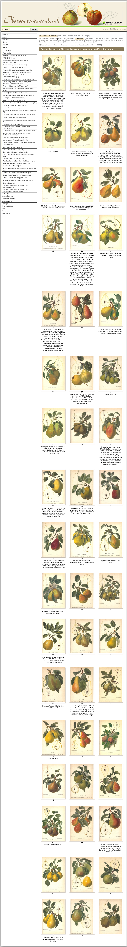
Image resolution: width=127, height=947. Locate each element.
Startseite (5, 35)
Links (3, 208)
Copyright (5, 204)
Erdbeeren (60, 42)
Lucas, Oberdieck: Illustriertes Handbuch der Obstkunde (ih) (16, 127)
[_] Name (54, 45)
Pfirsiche (121, 39)
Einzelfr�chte (7, 50)
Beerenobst (43, 42)
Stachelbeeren (88, 42)
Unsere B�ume (7, 201)
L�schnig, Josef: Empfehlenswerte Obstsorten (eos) (19, 114)
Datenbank (5, 39)
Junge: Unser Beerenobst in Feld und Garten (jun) (18, 95)
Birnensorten (80, 39)
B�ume (5, 45)
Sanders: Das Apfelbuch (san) (12, 166)
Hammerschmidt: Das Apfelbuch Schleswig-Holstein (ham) (19, 89)
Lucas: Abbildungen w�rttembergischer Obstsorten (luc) (19, 121)
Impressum (105, 29)
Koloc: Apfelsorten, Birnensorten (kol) (14, 100)
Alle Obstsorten (44, 39)
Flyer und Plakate (7, 206)
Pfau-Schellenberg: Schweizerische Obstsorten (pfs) (19, 161)
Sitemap (4, 37)
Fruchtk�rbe (7, 53)
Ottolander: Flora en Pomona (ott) (13, 158)
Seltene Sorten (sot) (9, 183)
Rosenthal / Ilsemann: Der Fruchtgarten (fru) (16, 163)
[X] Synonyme (63, 45)
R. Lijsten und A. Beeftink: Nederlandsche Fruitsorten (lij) (19, 111)
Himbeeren (68, 42)
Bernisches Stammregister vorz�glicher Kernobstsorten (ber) (15, 61)
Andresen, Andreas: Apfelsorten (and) (14, 55)
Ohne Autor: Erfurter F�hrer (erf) (13, 147)
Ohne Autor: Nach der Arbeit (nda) (13, 149)
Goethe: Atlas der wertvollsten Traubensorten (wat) (18, 79)
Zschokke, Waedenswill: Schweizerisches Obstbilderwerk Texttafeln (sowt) (16, 190)
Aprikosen (114, 39)
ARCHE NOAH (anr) (9, 58)
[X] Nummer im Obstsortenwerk (78, 45)
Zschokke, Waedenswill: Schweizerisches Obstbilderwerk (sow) (16, 186)
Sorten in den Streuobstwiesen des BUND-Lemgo (73, 36)
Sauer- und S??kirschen (116, 40)
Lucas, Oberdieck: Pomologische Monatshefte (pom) (19, 131)
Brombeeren (52, 42)
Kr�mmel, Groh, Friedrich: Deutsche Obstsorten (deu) (20, 103)
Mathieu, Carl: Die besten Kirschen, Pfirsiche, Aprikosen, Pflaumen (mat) (17, 134)
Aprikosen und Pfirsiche (102, 39)
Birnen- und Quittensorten (66, 39)
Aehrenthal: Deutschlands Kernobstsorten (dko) (17, 70)
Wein (96, 42)
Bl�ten (5, 47)
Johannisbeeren (78, 42)
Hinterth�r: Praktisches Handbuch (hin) (15, 93)
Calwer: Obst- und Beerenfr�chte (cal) (15, 67)
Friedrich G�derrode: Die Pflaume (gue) (15, 86)
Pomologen (5, 193)
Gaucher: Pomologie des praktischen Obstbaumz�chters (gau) (14, 76)
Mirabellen (61, 40)
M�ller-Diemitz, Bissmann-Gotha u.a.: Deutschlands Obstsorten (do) (19, 143)
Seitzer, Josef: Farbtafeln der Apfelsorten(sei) (17, 175)
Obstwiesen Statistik (8, 198)
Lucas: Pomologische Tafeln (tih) (13, 124)
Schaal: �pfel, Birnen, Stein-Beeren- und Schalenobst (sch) (20, 169)
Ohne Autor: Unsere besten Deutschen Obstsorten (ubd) (18, 155)
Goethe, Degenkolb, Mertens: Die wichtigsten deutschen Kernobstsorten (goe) (17, 82)
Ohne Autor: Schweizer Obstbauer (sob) (15, 152)
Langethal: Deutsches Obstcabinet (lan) (15, 105)
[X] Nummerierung (44, 45)
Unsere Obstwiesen (8, 196)
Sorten (5, 42)
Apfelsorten (53, 39)
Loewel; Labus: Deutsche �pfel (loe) (14, 117)
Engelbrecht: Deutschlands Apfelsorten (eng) (16, 72)
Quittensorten (89, 39)
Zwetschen (103, 40)
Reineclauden (70, 40)
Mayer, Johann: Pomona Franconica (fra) (15, 140)
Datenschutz (6, 213)
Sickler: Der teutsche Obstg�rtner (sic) (15, 178)
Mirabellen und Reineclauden (48, 40)
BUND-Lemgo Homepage (118, 29)
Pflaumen (96, 40)
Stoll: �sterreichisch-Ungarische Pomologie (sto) (18, 180)
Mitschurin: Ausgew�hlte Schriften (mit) (15, 137)
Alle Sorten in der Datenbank (48, 36)
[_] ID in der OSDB (95, 45)
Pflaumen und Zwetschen (84, 40)
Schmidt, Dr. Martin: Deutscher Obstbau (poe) (17, 173)
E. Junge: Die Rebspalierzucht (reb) (14, 98)
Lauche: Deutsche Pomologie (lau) (13, 108)
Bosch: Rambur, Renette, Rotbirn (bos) (15, 65)
